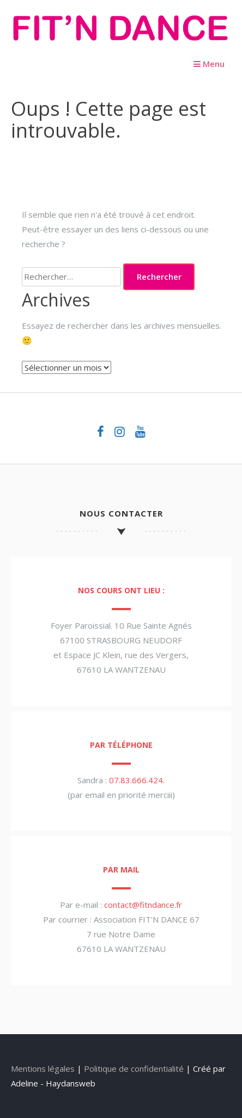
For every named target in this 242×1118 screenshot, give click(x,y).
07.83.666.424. (137, 780)
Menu (209, 63)
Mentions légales (43, 1068)
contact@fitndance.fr (143, 904)
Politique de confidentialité (134, 1068)
